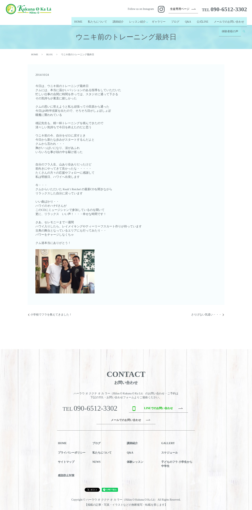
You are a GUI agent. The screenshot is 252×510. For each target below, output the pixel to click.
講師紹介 (115, 19)
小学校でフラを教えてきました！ (51, 314)
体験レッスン (135, 461)
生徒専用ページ (179, 8)
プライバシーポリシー (71, 452)
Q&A (188, 19)
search (244, 26)
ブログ (175, 19)
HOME (76, 19)
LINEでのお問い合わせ (158, 408)
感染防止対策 (66, 475)
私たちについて (95, 19)
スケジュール (169, 452)
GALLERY (168, 443)
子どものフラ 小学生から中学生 (176, 464)
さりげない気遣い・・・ (206, 314)
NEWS (96, 461)
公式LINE (202, 19)
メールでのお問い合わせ (229, 19)
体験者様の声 (230, 26)
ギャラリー (159, 19)
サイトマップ (66, 461)
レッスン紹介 (135, 19)
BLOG (49, 54)
